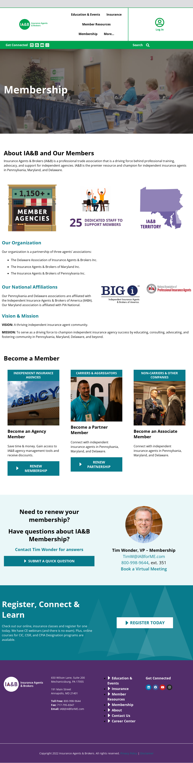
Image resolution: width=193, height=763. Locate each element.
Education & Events (85, 14)
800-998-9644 (135, 562)
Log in (160, 29)
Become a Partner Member (89, 429)
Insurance (114, 14)
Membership (88, 34)
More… (109, 34)
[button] (148, 45)
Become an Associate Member (155, 433)
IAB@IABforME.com (72, 709)
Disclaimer (147, 753)
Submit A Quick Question (51, 561)
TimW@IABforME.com (144, 556)
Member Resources (96, 24)
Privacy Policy (128, 753)
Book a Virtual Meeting (144, 569)
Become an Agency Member (27, 433)
